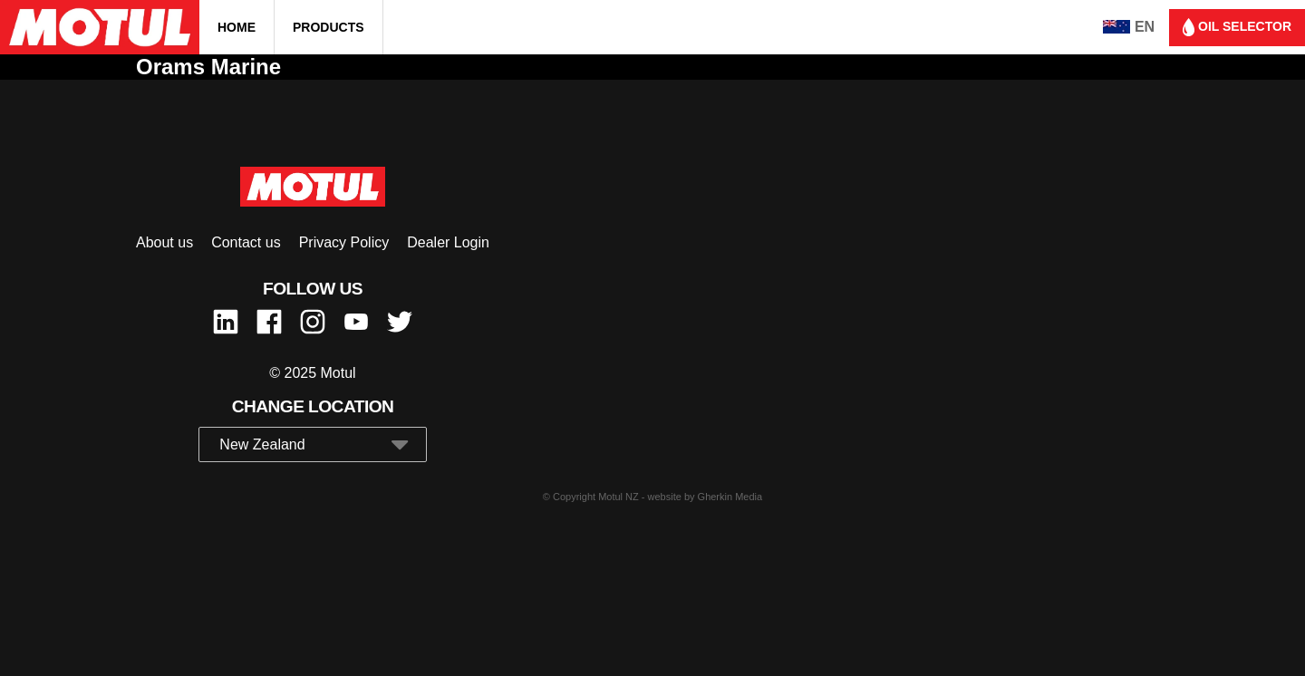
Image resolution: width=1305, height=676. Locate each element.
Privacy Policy (344, 242)
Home (237, 27)
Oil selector (1237, 27)
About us (164, 242)
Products (328, 27)
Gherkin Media (730, 496)
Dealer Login (448, 242)
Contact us (245, 242)
